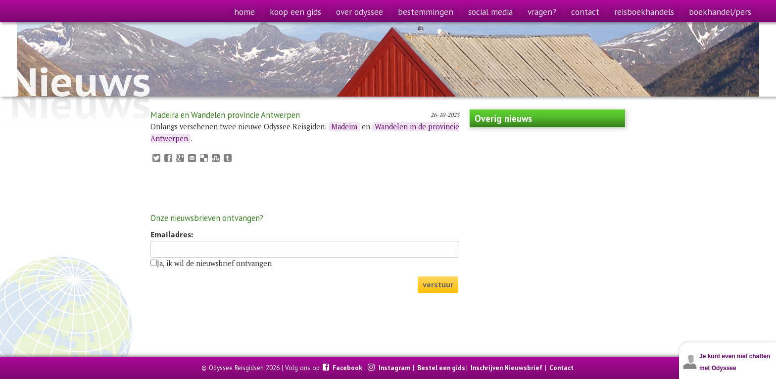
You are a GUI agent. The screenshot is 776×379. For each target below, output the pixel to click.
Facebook (348, 367)
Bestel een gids (441, 367)
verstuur (438, 284)
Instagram (395, 367)
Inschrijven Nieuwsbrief (506, 367)
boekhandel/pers (720, 11)
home (244, 11)
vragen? (542, 11)
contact (585, 11)
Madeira (344, 126)
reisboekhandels (644, 11)
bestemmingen (425, 11)
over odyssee (359, 11)
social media (490, 11)
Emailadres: (171, 234)
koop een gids (295, 11)
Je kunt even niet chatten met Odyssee (734, 362)
